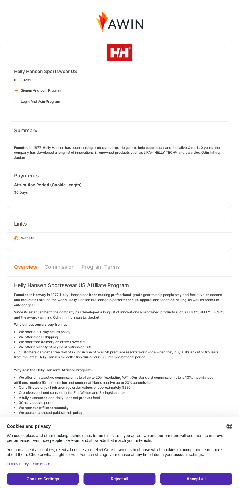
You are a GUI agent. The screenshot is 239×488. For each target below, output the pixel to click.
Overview (25, 267)
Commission (59, 267)
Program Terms (101, 267)
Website (24, 238)
